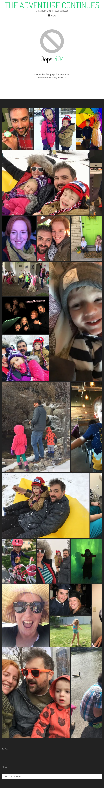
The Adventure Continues (52, 5)
